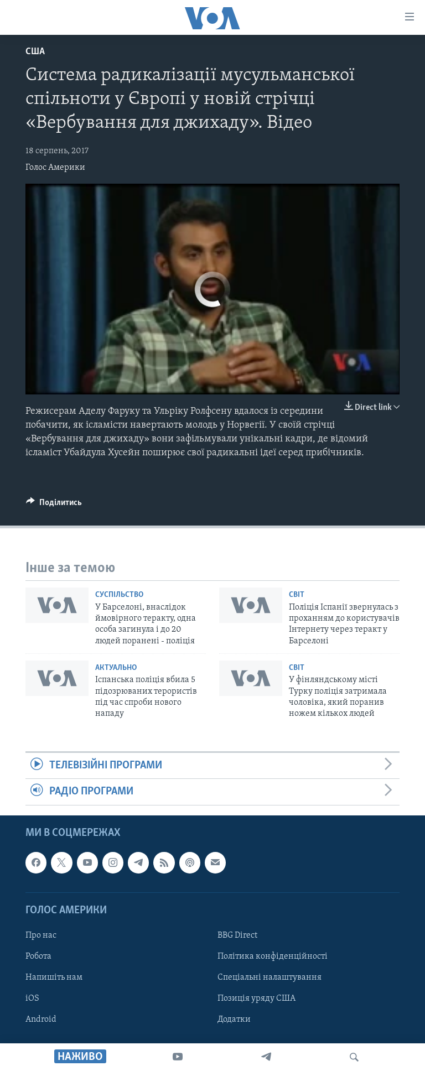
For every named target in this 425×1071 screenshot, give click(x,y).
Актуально (116, 668)
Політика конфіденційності (272, 956)
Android (40, 1019)
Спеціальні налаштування (269, 977)
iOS (32, 998)
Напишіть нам (53, 977)
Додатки (234, 1019)
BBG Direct (237, 935)
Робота (38, 956)
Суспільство (119, 595)
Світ (296, 595)
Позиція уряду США (256, 998)
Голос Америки (55, 167)
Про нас (40, 935)
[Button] (54, 505)
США (35, 51)
